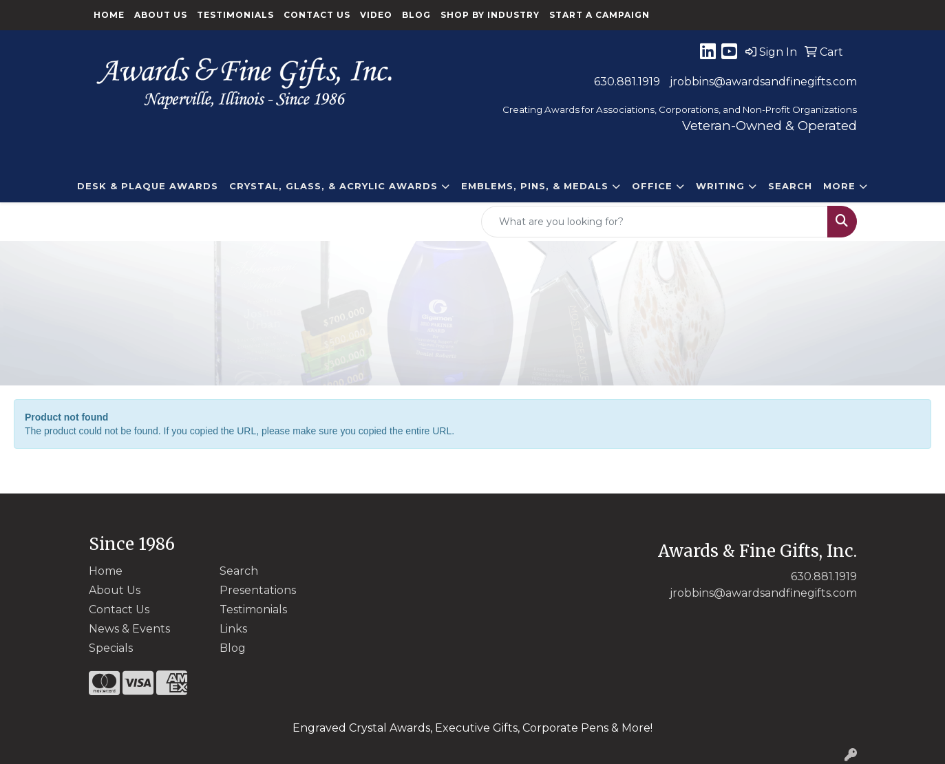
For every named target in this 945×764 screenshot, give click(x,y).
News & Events (129, 628)
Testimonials (235, 15)
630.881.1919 (627, 81)
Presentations (258, 590)
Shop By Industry (490, 15)
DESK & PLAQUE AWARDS (147, 185)
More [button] (839, 185)
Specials (111, 648)
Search (790, 185)
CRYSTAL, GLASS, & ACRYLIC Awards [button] (333, 185)
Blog (416, 15)
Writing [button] (720, 185)
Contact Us (317, 15)
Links (233, 628)
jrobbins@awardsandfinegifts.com (763, 81)
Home (109, 15)
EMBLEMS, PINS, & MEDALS (534, 185)
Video (376, 15)
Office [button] (652, 185)
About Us (160, 15)
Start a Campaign (599, 15)
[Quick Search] (654, 221)
